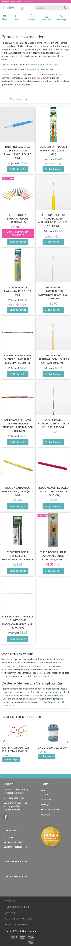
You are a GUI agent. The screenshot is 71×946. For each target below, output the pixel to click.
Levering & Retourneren (15, 847)
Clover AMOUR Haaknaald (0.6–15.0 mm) (17, 291)
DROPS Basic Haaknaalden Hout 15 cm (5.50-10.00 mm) (53, 359)
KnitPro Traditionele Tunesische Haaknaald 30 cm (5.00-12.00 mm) (17, 622)
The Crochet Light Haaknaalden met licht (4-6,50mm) (53, 556)
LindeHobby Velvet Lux (52, 747)
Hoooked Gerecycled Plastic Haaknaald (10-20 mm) (53, 491)
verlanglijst (31, 17)
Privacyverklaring (16, 924)
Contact (10, 913)
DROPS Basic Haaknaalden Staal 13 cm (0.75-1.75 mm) (53, 423)
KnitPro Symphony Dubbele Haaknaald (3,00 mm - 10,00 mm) (18, 359)
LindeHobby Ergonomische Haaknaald (17, 218)
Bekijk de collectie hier (46, 64)
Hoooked (27, 702)
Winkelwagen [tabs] (61, 17)
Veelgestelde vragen (13, 842)
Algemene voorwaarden (19, 918)
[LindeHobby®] (12, 7)
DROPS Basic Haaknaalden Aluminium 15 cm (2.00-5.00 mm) (53, 293)
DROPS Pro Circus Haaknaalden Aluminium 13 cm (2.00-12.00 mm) (53, 220)
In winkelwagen (11, 759)
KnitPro (37, 698)
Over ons (8, 837)
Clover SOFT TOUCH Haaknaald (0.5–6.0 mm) (53, 150)
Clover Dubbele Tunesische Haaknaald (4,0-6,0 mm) (17, 556)
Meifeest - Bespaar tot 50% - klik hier (16, 2)
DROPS (51, 695)
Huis (17, 17)
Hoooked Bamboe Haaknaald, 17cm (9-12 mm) (17, 491)
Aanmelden (46, 17)
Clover (61, 695)
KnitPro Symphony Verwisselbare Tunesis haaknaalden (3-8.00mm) (17, 425)
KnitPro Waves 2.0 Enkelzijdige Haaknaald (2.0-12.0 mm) (17, 152)
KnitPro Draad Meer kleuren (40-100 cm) (15, 749)
